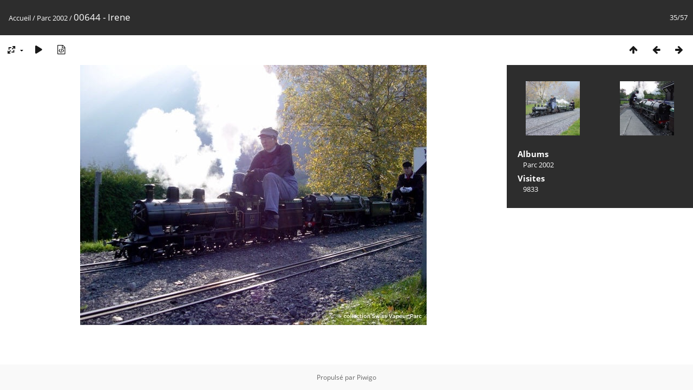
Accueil (20, 18)
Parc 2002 (52, 18)
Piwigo (366, 377)
